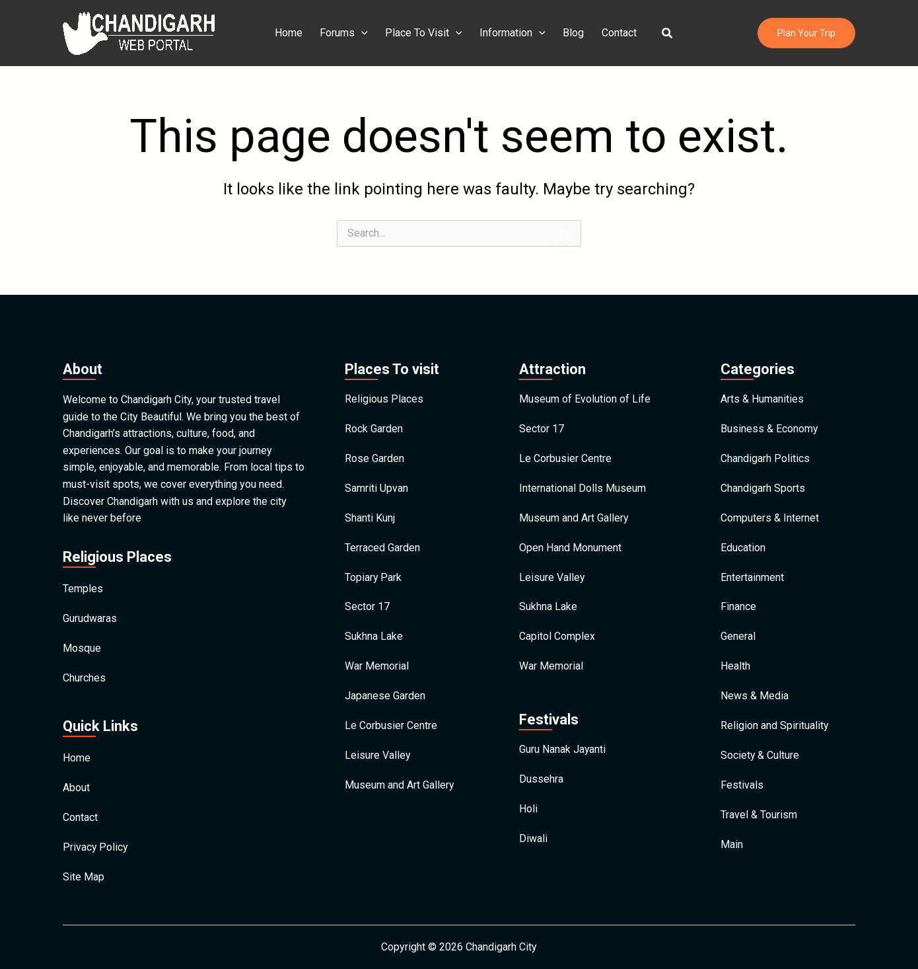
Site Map (83, 877)
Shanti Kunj (370, 514)
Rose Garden (374, 453)
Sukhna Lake (374, 636)
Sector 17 (367, 606)
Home (293, 32)
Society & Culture (760, 758)
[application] (364, 33)
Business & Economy (769, 423)
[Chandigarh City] (139, 32)
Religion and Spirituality (775, 727)
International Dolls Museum (582, 484)
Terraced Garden (382, 545)
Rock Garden (374, 423)
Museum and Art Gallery (399, 788)
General (738, 636)
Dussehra (541, 781)
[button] (663, 33)
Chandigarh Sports (763, 484)
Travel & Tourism (759, 818)
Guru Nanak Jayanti (562, 750)
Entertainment (752, 575)
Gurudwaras (90, 613)
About (76, 785)
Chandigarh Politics (765, 453)
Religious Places (384, 393)
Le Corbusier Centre (391, 727)
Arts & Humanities (762, 393)
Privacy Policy (96, 846)
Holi (528, 811)
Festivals (742, 788)
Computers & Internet (770, 514)
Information (512, 33)
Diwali (533, 841)
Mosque (82, 643)
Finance (738, 606)
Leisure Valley (378, 758)
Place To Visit (425, 33)
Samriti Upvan (376, 484)
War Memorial (377, 666)
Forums (347, 33)
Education (743, 545)
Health (735, 666)
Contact (615, 32)
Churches (84, 674)
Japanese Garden (385, 697)
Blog (572, 32)
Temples (83, 582)
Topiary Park (373, 575)
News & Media (755, 697)
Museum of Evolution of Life (585, 393)
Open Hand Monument (570, 545)
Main (732, 849)
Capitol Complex (557, 636)
